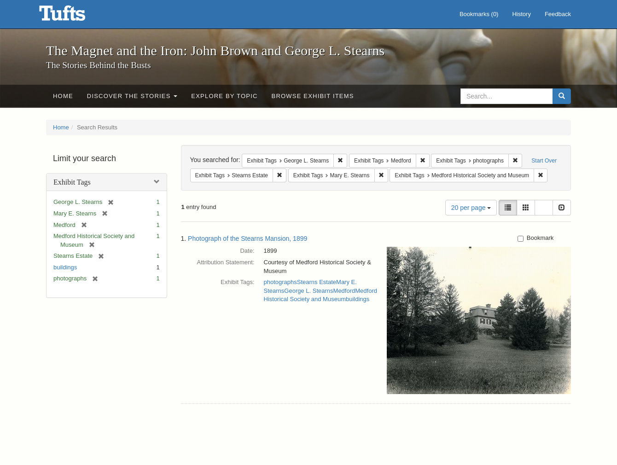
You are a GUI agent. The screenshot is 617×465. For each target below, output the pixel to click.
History (521, 14)
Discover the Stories (132, 96)
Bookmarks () (479, 14)
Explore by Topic (224, 96)
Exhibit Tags (72, 182)
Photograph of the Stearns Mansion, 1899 (247, 238)
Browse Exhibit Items (313, 96)
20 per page (471, 207)
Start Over (544, 160)
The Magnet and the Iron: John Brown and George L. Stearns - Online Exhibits (73, 16)
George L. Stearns (308, 290)
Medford (344, 290)
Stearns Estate (316, 282)
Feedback (558, 14)
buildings (65, 267)
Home (63, 96)
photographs (280, 282)
